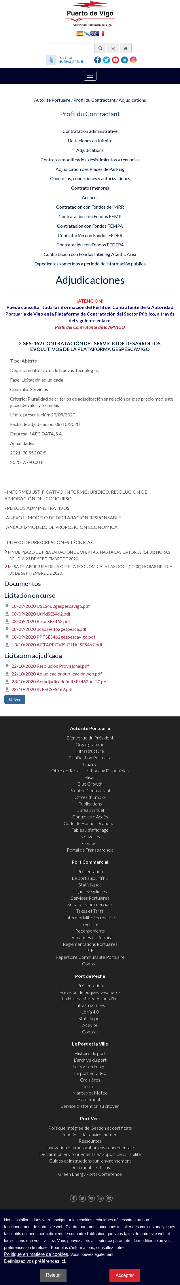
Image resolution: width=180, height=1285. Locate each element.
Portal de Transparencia (90, 849)
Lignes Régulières (90, 891)
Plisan (90, 777)
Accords (90, 197)
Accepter (124, 1275)
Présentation (90, 871)
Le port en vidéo (90, 1073)
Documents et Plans (90, 1167)
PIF (90, 950)
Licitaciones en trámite (90, 140)
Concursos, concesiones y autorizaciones (90, 178)
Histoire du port (90, 1053)
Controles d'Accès (90, 816)
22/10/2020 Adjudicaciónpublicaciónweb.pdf (57, 673)
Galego (86, 33)
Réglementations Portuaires (90, 944)
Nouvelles (90, 836)
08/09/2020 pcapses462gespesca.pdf (49, 629)
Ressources (90, 1141)
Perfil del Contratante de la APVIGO (90, 327)
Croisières (90, 1079)
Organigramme (90, 744)
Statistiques (90, 884)
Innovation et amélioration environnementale (90, 1147)
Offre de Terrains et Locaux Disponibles (90, 770)
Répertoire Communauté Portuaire (90, 957)
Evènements (90, 1099)
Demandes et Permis (90, 937)
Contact (90, 843)
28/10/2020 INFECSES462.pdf (42, 689)
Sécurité (90, 924)
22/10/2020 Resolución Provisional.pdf (50, 666)
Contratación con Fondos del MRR (90, 207)
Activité (90, 1025)
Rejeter (53, 1275)
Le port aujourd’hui (90, 878)
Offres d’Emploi (90, 797)
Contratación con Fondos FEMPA (90, 226)
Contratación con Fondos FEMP (90, 216)
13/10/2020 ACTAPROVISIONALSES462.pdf (57, 644)
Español (79, 33)
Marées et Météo (90, 1092)
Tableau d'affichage (90, 830)
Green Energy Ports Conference (90, 1174)
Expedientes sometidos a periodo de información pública (90, 263)
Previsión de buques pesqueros (90, 992)
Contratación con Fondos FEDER (90, 235)
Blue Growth (90, 783)
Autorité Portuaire (52, 100)
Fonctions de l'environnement (90, 1134)
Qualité (90, 764)
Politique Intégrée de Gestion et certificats (90, 1128)
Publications (90, 803)
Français (100, 33)
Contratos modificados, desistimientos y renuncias (90, 159)
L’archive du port (90, 1060)
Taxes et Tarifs (90, 911)
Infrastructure (90, 751)
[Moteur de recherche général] (77, 48)
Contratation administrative (90, 131)
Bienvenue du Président (90, 737)
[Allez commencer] (126, 48)
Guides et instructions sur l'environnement (90, 1160)
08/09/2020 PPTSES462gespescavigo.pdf (53, 636)
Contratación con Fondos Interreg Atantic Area (90, 254)
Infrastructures (90, 1005)
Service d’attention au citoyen (90, 1106)
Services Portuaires (90, 898)
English (93, 33)
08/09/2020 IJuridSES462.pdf (41, 613)
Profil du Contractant (94, 100)
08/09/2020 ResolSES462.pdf (41, 621)
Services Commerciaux (90, 904)
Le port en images (90, 1066)
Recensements (90, 930)
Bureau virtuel (90, 810)
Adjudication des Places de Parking (90, 169)
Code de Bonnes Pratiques (90, 823)
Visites (90, 1086)
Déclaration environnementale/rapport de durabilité (90, 1154)
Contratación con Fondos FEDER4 (90, 244)
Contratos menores (90, 187)
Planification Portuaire (90, 757)
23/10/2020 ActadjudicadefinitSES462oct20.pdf (60, 681)
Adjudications (132, 100)
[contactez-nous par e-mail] (113, 48)
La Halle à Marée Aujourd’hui (90, 998)
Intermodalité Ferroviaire (90, 917)
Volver (15, 699)
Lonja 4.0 (90, 1011)
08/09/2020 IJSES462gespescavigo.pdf (51, 606)
